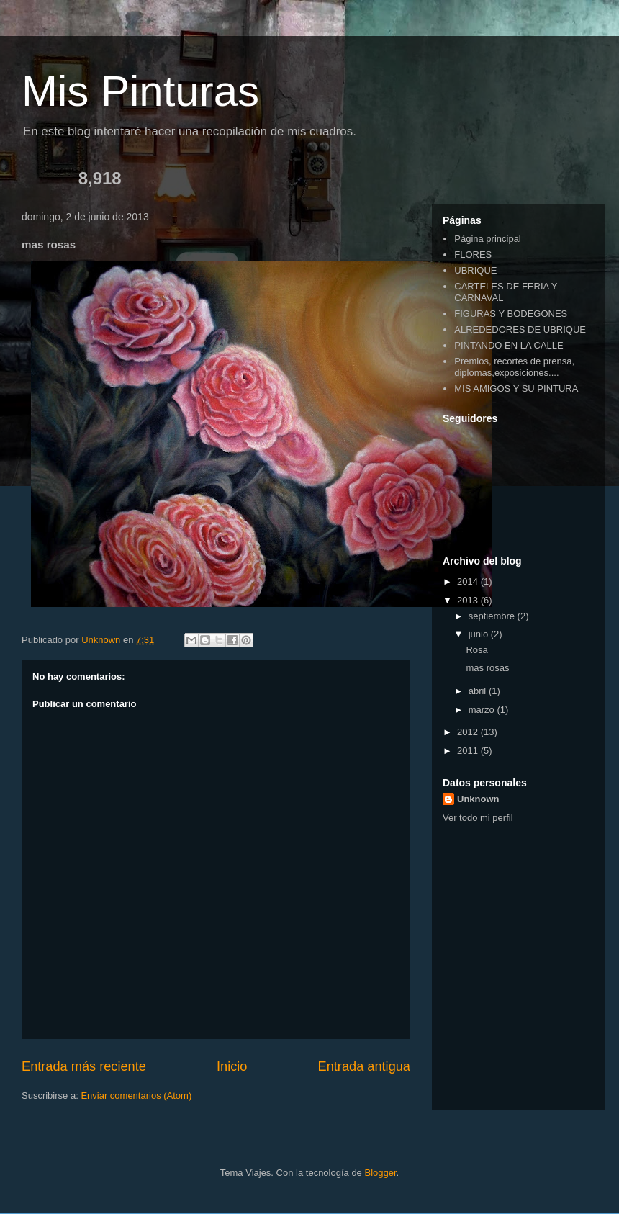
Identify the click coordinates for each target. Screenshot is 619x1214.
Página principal (487, 238)
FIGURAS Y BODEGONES (510, 313)
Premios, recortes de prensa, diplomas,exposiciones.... (514, 367)
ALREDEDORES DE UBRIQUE (520, 329)
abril (479, 690)
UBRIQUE (475, 270)
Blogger (380, 1172)
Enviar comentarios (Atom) (136, 1095)
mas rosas (487, 667)
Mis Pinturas (140, 91)
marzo (483, 709)
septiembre (493, 616)
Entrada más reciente (84, 1066)
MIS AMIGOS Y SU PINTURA (516, 388)
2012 (469, 732)
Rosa (476, 649)
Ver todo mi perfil (478, 817)
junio (480, 634)
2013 (469, 600)
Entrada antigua (364, 1066)
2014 (469, 581)
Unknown (478, 798)
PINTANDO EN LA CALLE (508, 345)
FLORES (473, 254)
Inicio (232, 1066)
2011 (469, 750)
